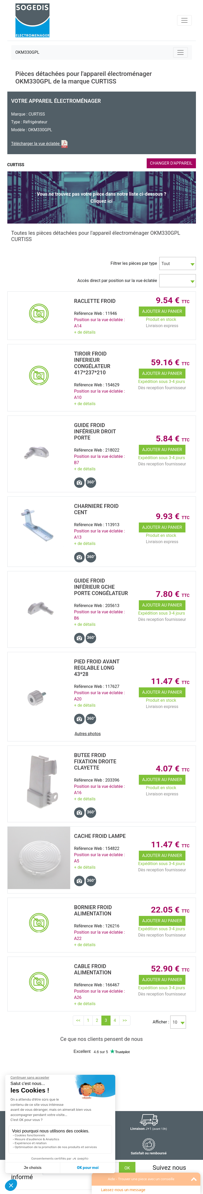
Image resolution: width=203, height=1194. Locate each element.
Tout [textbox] (166, 263)
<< (78, 1020)
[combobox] (177, 263)
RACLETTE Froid (95, 301)
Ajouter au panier (162, 311)
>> (125, 1020)
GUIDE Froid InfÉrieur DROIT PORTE (95, 431)
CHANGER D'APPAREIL (171, 163)
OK (127, 1168)
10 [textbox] (175, 1022)
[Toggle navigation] (184, 20)
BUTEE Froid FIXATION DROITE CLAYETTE (95, 761)
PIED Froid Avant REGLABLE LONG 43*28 (96, 667)
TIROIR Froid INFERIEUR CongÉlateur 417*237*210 (92, 363)
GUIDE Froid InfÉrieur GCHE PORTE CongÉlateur (101, 587)
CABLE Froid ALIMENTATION (92, 969)
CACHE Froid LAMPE (100, 836)
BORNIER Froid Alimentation (93, 910)
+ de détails (85, 332)
